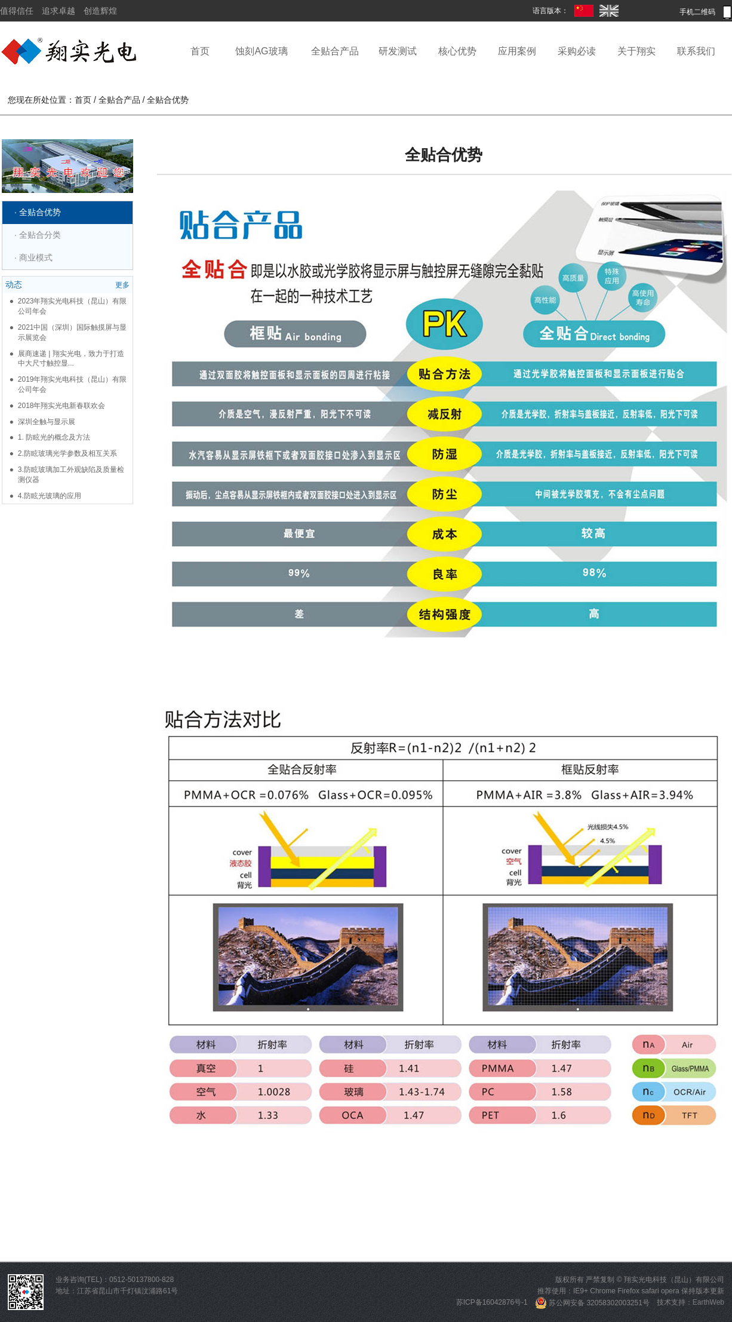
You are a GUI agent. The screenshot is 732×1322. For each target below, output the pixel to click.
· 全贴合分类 (37, 235)
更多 (122, 285)
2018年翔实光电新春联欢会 (62, 405)
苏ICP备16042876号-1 (492, 1303)
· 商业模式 (33, 257)
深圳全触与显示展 (46, 422)
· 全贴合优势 (37, 212)
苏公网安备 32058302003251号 (592, 1303)
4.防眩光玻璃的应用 (49, 496)
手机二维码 (705, 12)
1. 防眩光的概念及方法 (54, 437)
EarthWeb (708, 1303)
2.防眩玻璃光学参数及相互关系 (67, 453)
